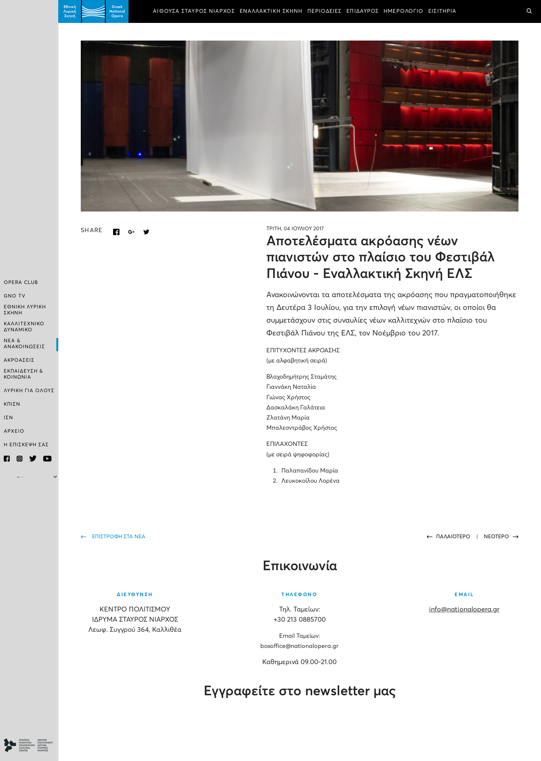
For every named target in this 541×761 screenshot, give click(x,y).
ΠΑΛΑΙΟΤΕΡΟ (454, 536)
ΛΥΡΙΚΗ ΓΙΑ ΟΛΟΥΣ (29, 390)
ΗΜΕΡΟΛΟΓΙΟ (403, 11)
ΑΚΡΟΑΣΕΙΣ (19, 360)
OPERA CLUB (21, 282)
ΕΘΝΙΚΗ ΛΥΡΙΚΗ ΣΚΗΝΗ (25, 310)
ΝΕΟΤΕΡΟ (496, 536)
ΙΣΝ (8, 417)
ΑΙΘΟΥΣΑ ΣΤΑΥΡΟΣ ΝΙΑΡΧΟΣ (193, 11)
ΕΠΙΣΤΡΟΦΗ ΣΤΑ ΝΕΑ (118, 536)
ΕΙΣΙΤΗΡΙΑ (442, 11)
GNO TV (15, 296)
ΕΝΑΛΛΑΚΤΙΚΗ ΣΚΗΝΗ (271, 11)
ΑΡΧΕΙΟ (14, 431)
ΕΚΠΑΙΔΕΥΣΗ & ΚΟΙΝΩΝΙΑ (23, 374)
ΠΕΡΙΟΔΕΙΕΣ (324, 11)
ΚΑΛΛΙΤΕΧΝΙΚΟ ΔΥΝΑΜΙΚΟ (24, 327)
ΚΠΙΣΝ (12, 404)
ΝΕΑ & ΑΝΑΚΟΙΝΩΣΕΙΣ (24, 343)
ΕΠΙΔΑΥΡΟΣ (362, 11)
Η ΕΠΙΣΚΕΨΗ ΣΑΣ (26, 444)
